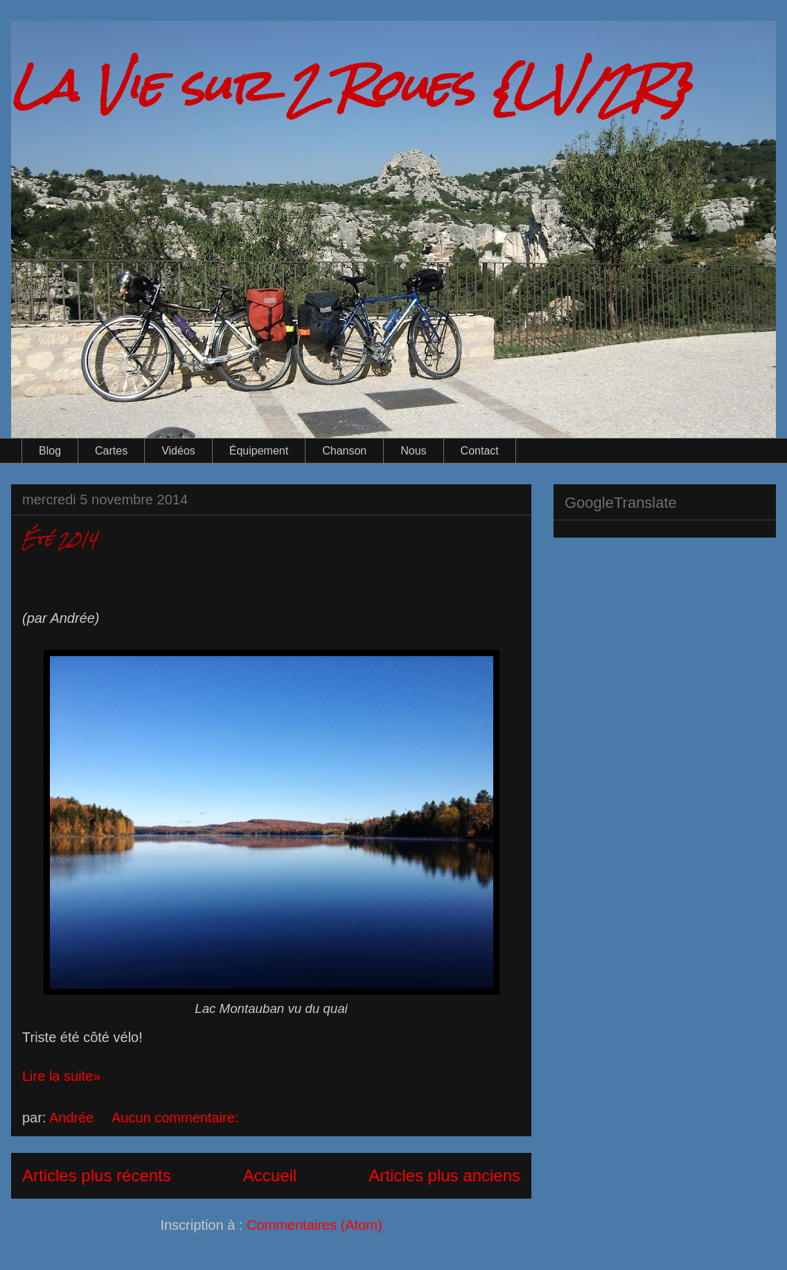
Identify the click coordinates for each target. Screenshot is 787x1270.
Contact (480, 451)
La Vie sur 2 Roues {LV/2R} (351, 85)
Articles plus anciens (444, 1175)
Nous (413, 451)
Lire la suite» (61, 1076)
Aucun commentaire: (177, 1117)
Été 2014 (59, 538)
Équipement (258, 451)
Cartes (111, 451)
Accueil (270, 1175)
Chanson (344, 451)
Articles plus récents (96, 1175)
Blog (50, 451)
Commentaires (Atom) (314, 1225)
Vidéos (178, 451)
